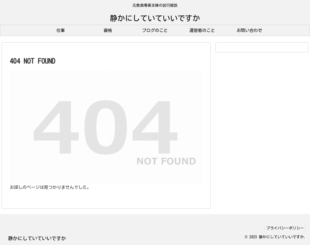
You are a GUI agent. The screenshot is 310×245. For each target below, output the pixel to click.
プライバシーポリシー (284, 228)
